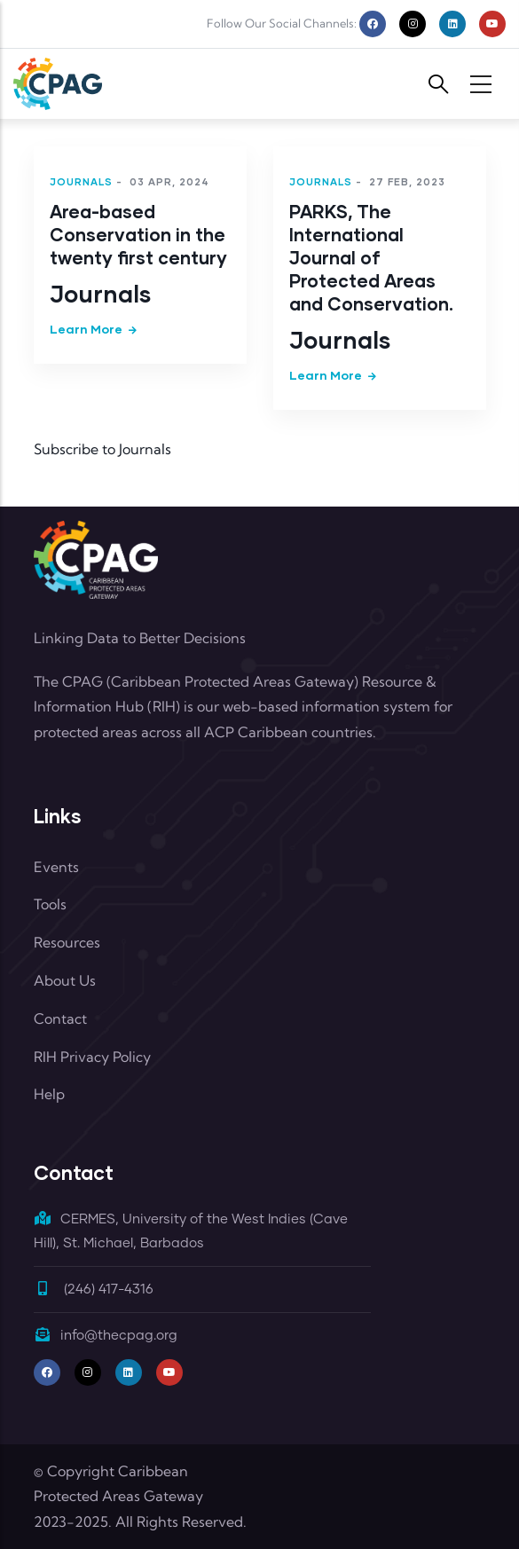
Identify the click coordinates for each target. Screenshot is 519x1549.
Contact (60, 1018)
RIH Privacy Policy (92, 1056)
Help (49, 1094)
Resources (67, 942)
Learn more (86, 328)
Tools (50, 904)
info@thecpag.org (105, 1335)
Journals (81, 181)
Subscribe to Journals (102, 449)
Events (56, 867)
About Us (65, 980)
